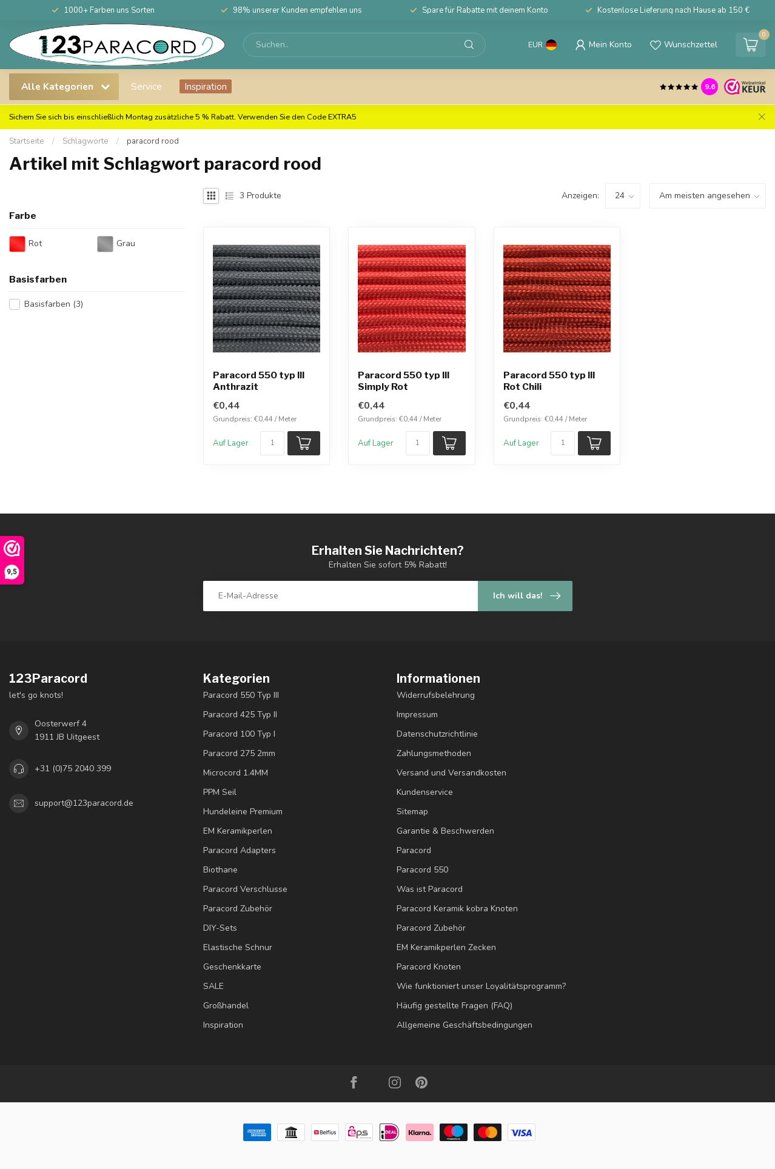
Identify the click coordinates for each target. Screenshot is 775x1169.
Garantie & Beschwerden (445, 831)
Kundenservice (425, 792)
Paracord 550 (422, 870)
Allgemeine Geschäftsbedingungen (464, 1025)
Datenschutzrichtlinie (437, 734)
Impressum (417, 714)
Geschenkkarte (232, 967)
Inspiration (205, 86)
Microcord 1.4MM (235, 773)
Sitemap (412, 811)
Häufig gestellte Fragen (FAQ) (454, 1005)
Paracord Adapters (239, 850)
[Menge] (272, 443)
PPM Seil (220, 792)
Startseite (26, 141)
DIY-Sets (220, 928)
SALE (213, 986)
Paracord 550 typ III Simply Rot (403, 381)
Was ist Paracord (430, 889)
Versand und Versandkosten (451, 773)
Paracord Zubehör (237, 908)
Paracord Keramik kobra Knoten (457, 908)
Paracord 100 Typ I (239, 734)
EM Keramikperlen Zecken (446, 947)
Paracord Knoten (429, 967)
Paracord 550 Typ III (241, 695)
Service (146, 86)
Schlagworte (85, 141)
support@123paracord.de (84, 803)
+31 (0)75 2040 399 (73, 768)
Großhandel (226, 1005)
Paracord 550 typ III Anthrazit (258, 381)
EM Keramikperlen (237, 831)
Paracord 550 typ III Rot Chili (549, 381)
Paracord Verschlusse (245, 889)
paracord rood (153, 141)
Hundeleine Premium (243, 811)
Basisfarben (53, 304)
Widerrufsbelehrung (436, 695)
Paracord (414, 850)
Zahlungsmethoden (434, 753)
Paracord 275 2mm (239, 753)
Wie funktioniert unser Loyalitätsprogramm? (481, 986)
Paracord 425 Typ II (240, 714)
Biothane (220, 870)
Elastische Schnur (237, 947)
